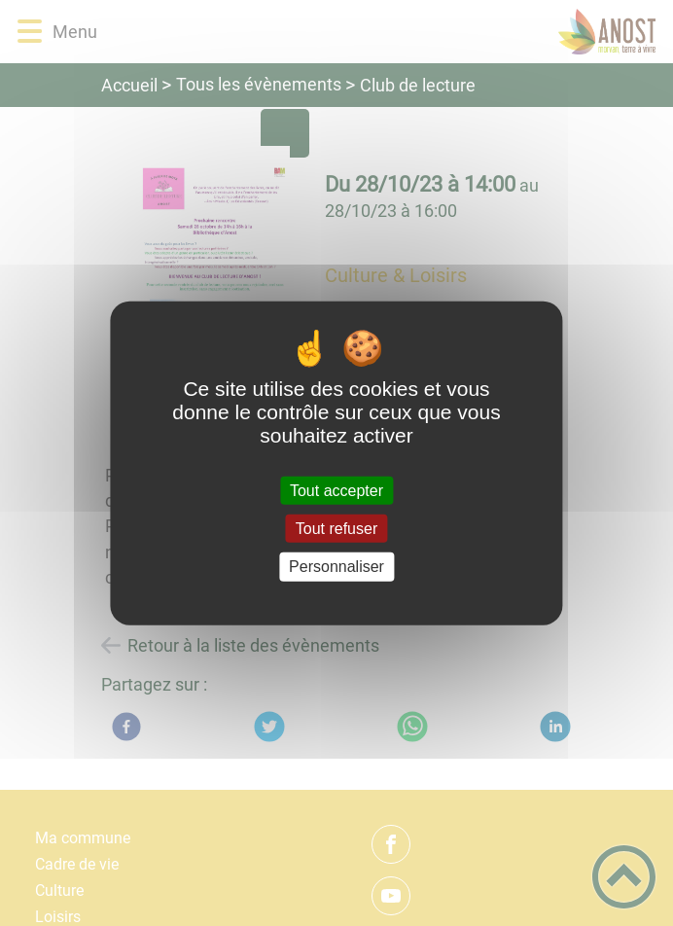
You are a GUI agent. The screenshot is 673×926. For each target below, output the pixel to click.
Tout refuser (336, 528)
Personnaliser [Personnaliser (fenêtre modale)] (336, 566)
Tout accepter (336, 490)
